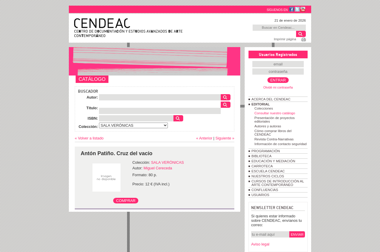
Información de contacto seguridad (280, 144)
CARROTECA (262, 166)
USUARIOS (260, 195)
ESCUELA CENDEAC (268, 171)
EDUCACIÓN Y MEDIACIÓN (273, 161)
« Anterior (204, 138)
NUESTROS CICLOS (267, 176)
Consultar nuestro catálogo (274, 113)
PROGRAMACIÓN (265, 151)
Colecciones (263, 108)
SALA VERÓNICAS (167, 162)
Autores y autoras (267, 126)
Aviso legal (260, 244)
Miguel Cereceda (158, 168)
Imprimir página (285, 39)
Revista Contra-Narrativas (273, 139)
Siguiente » (224, 138)
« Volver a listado (89, 138)
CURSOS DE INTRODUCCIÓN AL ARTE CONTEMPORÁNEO (277, 183)
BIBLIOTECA (261, 156)
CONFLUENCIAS (264, 190)
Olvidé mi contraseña (278, 87)
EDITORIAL (260, 104)
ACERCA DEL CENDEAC (270, 99)
